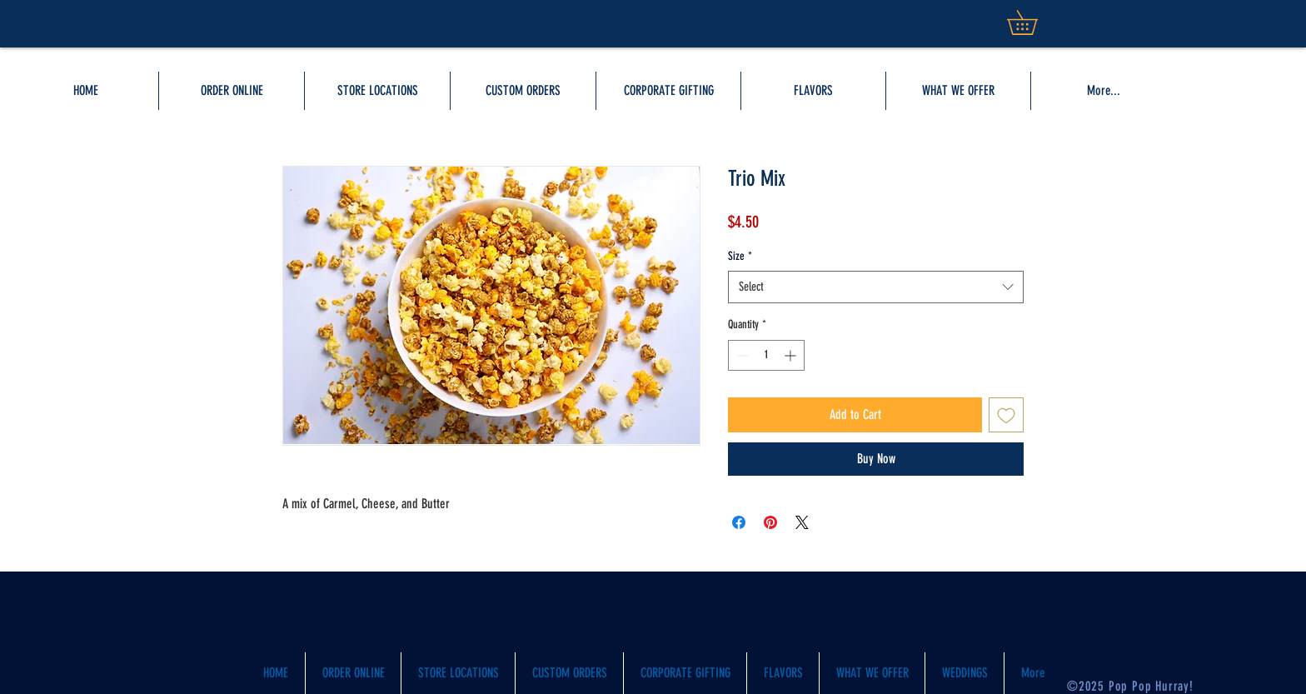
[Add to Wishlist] (1006, 414)
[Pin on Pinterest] (770, 522)
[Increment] (791, 355)
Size (740, 256)
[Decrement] (740, 355)
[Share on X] (802, 522)
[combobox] (876, 287)
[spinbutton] (766, 355)
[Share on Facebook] (739, 522)
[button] (958, 91)
